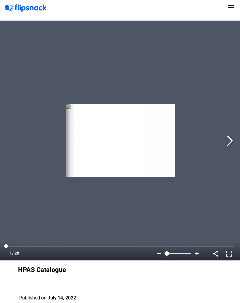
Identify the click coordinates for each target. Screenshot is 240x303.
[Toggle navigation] (232, 7)
